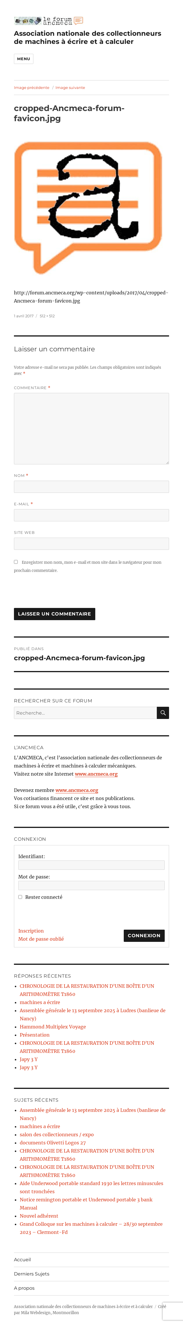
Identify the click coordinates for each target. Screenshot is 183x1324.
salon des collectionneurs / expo (57, 1134)
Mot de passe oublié (41, 939)
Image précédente (31, 87)
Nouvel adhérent (39, 1216)
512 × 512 (47, 316)
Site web (24, 532)
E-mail (23, 504)
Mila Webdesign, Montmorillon (50, 1312)
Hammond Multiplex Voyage (53, 1027)
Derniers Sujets (31, 1274)
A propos (24, 1288)
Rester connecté (43, 897)
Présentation (35, 1035)
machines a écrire (40, 1002)
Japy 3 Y (28, 1059)
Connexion (144, 935)
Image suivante (70, 87)
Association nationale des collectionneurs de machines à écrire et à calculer (87, 37)
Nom (21, 475)
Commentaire (32, 387)
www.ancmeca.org (96, 774)
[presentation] (58, 593)
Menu (23, 58)
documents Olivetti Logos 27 (53, 1143)
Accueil (22, 1259)
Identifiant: (31, 856)
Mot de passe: (34, 877)
